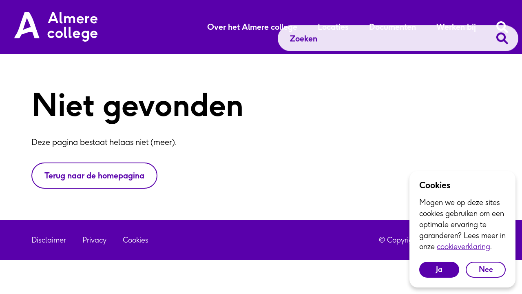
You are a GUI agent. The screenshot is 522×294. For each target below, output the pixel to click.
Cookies (135, 240)
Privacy (94, 240)
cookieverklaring (463, 246)
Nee (486, 269)
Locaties (333, 27)
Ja (439, 269)
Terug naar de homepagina (94, 175)
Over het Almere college (252, 27)
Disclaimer (48, 240)
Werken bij (456, 27)
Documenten (392, 27)
